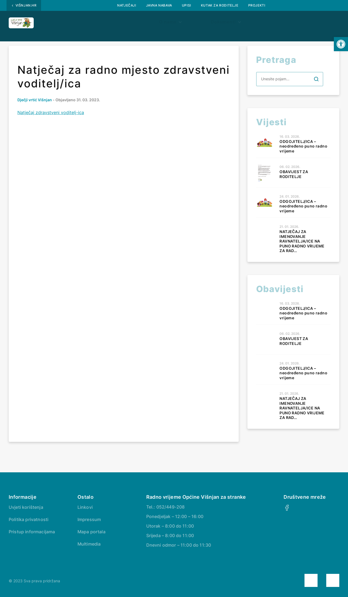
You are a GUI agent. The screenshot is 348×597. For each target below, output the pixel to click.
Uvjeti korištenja (26, 507)
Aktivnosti (167, 24)
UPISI (186, 5)
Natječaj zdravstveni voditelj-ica (50, 112)
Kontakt (287, 24)
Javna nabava (159, 5)
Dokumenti (209, 24)
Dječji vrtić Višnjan (34, 99)
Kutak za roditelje (219, 5)
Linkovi (85, 507)
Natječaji (126, 5)
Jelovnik (252, 24)
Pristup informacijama (32, 531)
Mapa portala (91, 531)
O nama (125, 24)
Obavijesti (89, 24)
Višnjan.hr (26, 5)
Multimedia (89, 544)
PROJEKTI (256, 5)
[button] (341, 44)
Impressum (89, 519)
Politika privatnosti (28, 519)
